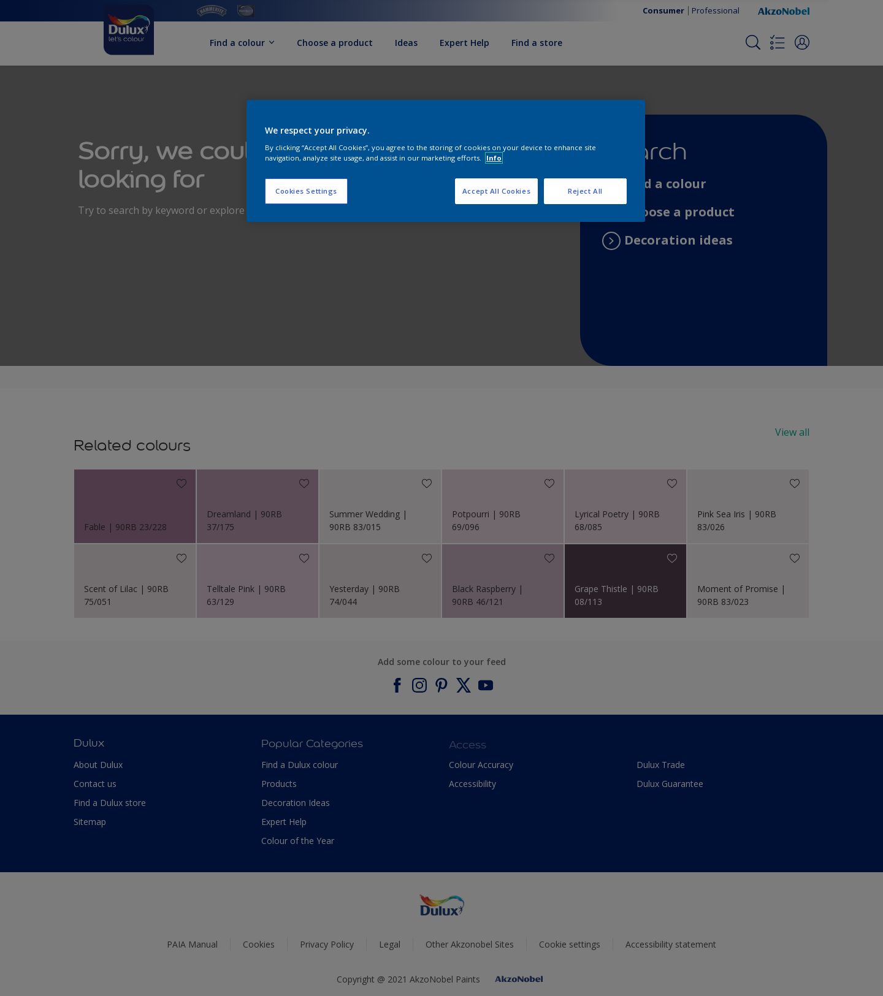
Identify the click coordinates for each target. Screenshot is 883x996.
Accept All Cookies (496, 191)
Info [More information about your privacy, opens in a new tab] (494, 157)
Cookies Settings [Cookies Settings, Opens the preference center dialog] (306, 191)
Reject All (585, 191)
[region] (446, 161)
